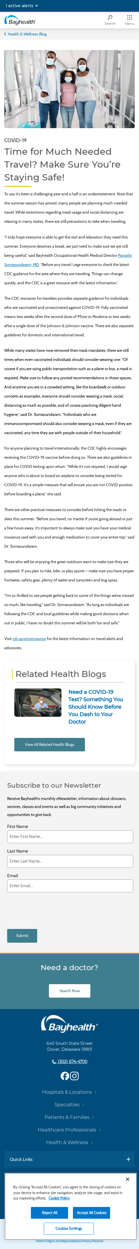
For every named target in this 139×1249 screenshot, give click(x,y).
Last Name (17, 851)
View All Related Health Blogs (49, 744)
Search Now (69, 990)
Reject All (49, 1212)
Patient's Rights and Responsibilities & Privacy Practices (69, 1241)
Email (12, 875)
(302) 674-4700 (72, 1061)
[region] (71, 1206)
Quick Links (21, 1159)
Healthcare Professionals (67, 1130)
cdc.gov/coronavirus (29, 638)
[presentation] (50, 910)
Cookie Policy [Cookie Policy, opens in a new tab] (59, 1198)
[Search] (110, 20)
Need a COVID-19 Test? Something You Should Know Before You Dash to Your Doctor (95, 707)
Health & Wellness (67, 1142)
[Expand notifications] (37, 5)
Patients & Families (67, 1117)
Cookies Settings (68, 1228)
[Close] (127, 1179)
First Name (17, 826)
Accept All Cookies (91, 1212)
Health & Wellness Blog (27, 34)
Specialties (67, 1104)
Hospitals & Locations (67, 1092)
